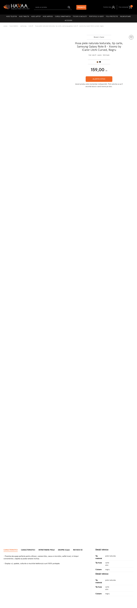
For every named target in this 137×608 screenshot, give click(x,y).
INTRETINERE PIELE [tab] (46, 550)
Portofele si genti (96, 16)
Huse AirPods (48, 16)
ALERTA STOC (99, 79)
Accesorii (68, 20)
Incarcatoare (125, 16)
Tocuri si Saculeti (80, 16)
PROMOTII (81, 7)
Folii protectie (112, 16)
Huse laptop (36, 16)
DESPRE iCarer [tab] (64, 550)
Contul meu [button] (109, 7)
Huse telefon (11, 16)
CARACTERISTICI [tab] (11, 550)
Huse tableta (24, 16)
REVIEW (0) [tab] (77, 550)
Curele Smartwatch (63, 16)
